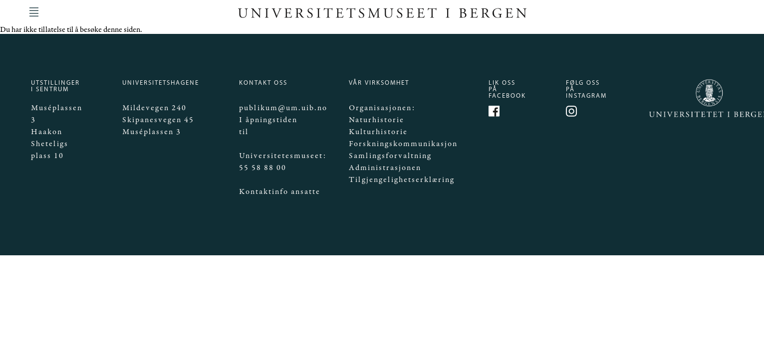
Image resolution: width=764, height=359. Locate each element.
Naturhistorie (376, 120)
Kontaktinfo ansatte (279, 191)
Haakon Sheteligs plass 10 (49, 144)
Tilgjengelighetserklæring (402, 180)
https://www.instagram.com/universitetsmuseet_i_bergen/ (573, 113)
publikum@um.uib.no (283, 108)
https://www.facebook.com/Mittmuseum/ (496, 113)
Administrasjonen (385, 168)
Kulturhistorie (378, 132)
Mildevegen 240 (154, 108)
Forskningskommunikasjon (403, 144)
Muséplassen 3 (151, 132)
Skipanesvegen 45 (158, 120)
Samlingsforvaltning (390, 156)
